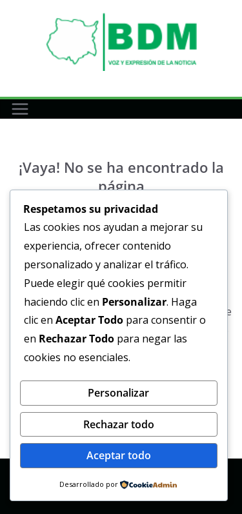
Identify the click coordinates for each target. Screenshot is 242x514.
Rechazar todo (118, 424)
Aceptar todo (118, 455)
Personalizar (118, 393)
